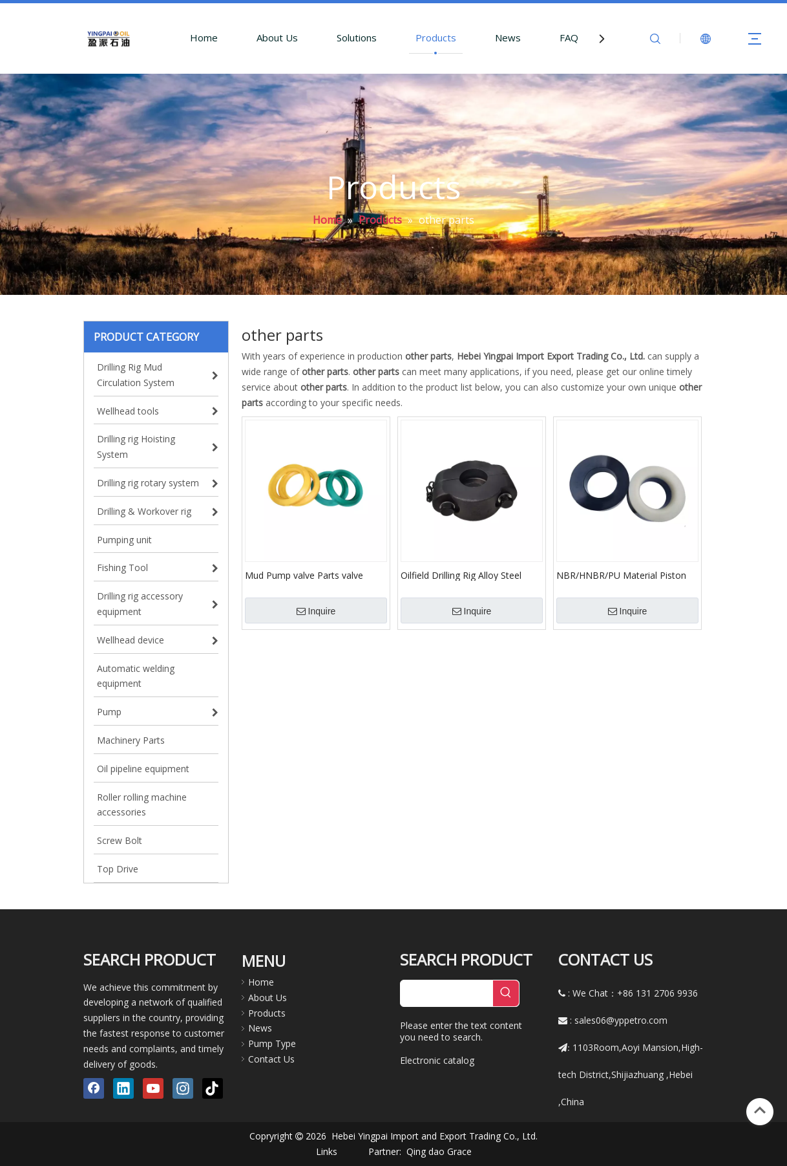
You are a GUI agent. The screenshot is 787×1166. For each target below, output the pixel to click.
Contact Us (271, 1059)
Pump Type (272, 1043)
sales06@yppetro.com (620, 1020)
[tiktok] (212, 1088)
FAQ (569, 37)
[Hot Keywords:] (506, 993)
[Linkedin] (123, 1088)
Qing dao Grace (439, 1151)
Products (435, 37)
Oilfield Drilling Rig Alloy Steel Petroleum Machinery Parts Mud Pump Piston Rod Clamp (468, 575)
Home (204, 37)
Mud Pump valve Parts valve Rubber (304, 575)
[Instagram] (183, 1088)
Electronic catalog (437, 1060)
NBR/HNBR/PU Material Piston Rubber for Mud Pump (621, 575)
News (508, 37)
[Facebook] (93, 1088)
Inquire (316, 611)
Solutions (357, 37)
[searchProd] (447, 993)
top (759, 1110)
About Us (277, 37)
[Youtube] (153, 1088)
